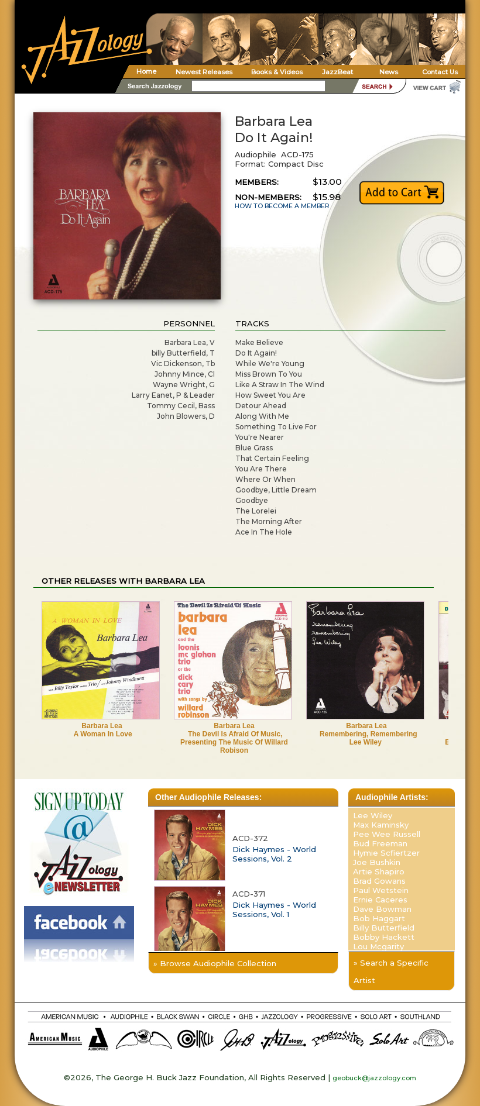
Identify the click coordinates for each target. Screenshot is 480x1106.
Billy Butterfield (383, 927)
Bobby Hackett (383, 937)
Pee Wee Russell (386, 834)
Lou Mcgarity (378, 946)
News (388, 72)
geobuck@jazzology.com (374, 1078)
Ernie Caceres (380, 899)
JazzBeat (337, 72)
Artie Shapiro (378, 871)
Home (146, 71)
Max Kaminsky (381, 824)
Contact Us (440, 72)
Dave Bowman (382, 909)
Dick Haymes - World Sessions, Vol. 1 (274, 909)
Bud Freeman (380, 843)
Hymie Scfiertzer (386, 852)
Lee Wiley (372, 815)
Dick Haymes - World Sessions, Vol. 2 (274, 854)
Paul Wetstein (381, 890)
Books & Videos (277, 72)
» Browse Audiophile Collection (214, 963)
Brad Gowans (379, 881)
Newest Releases (204, 72)
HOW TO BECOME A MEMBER (282, 206)
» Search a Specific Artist (391, 971)
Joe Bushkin (376, 862)
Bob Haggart (379, 918)
